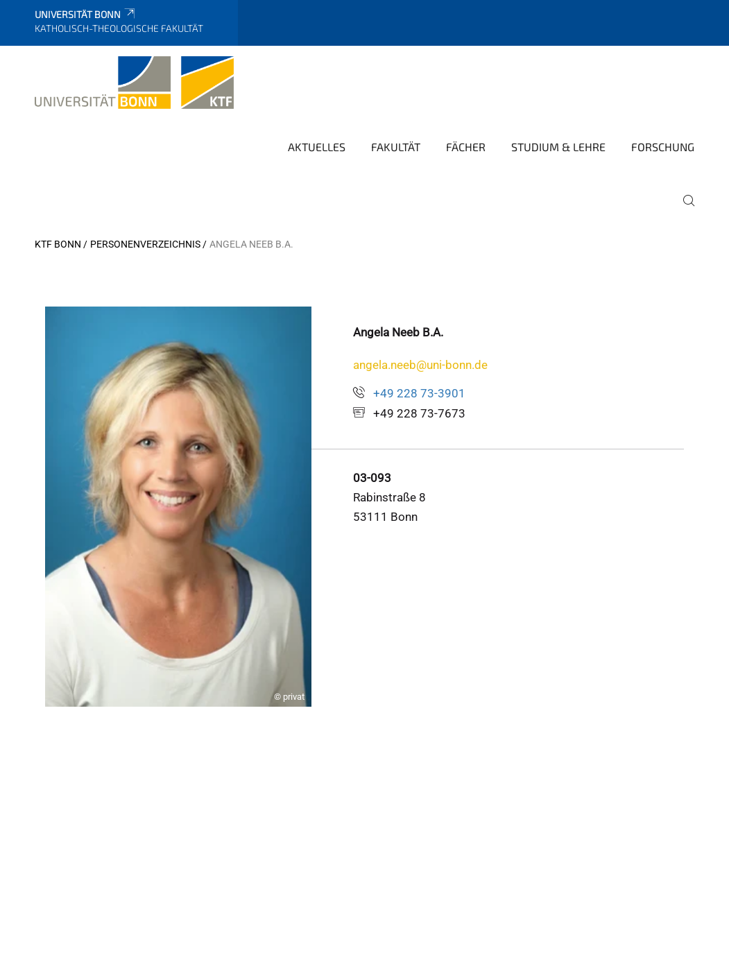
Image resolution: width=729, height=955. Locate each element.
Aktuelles (316, 146)
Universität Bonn (86, 14)
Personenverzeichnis (145, 244)
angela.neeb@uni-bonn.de (420, 365)
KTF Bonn (58, 244)
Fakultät (395, 146)
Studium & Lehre (558, 146)
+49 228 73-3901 (419, 393)
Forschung (662, 146)
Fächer (466, 146)
